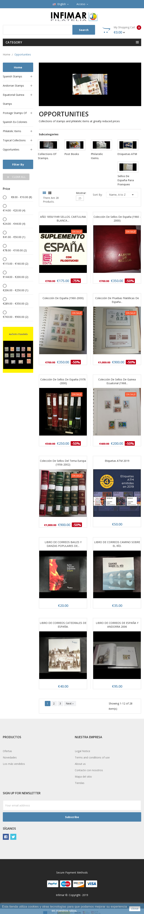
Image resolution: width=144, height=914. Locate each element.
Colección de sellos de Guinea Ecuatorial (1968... (117, 381)
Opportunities (11, 149)
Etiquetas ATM (127, 154)
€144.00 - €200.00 (15, 277)
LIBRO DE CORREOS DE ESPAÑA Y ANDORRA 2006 (117, 624)
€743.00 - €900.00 (15, 317)
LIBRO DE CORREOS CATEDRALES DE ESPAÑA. (63, 624)
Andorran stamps (13, 85)
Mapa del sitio (83, 776)
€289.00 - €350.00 (15, 303)
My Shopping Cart (121, 30)
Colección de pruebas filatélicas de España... (117, 300)
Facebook (6, 837)
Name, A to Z (122, 194)
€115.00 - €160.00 (15, 263)
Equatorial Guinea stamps (13, 99)
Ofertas (7, 751)
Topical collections (14, 140)
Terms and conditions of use (92, 757)
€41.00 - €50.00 (14, 237)
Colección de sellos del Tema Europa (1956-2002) (63, 462)
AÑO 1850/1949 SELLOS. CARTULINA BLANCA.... (63, 218)
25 (79, 198)
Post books (71, 154)
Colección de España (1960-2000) (63, 298)
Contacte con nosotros (89, 770)
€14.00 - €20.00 (14, 210)
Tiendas (79, 783)
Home (18, 67)
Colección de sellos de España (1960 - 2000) (117, 218)
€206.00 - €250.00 (15, 290)
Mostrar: (81, 192)
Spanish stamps (12, 76)
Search (83, 30)
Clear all (16, 177)
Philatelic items (12, 131)
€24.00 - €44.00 (14, 223)
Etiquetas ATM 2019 (117, 461)
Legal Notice (82, 751)
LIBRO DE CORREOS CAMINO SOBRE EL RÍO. (117, 544)
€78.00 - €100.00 (15, 250)
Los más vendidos (14, 764)
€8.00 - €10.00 (21, 197)
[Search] (49, 30)
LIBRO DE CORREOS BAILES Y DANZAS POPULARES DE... (63, 544)
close (135, 908)
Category (14, 42)
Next (70, 703)
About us (80, 764)
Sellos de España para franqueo (126, 180)
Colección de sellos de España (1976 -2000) (63, 381)
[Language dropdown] (61, 4)
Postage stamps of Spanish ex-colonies (15, 117)
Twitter (13, 837)
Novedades (10, 757)
